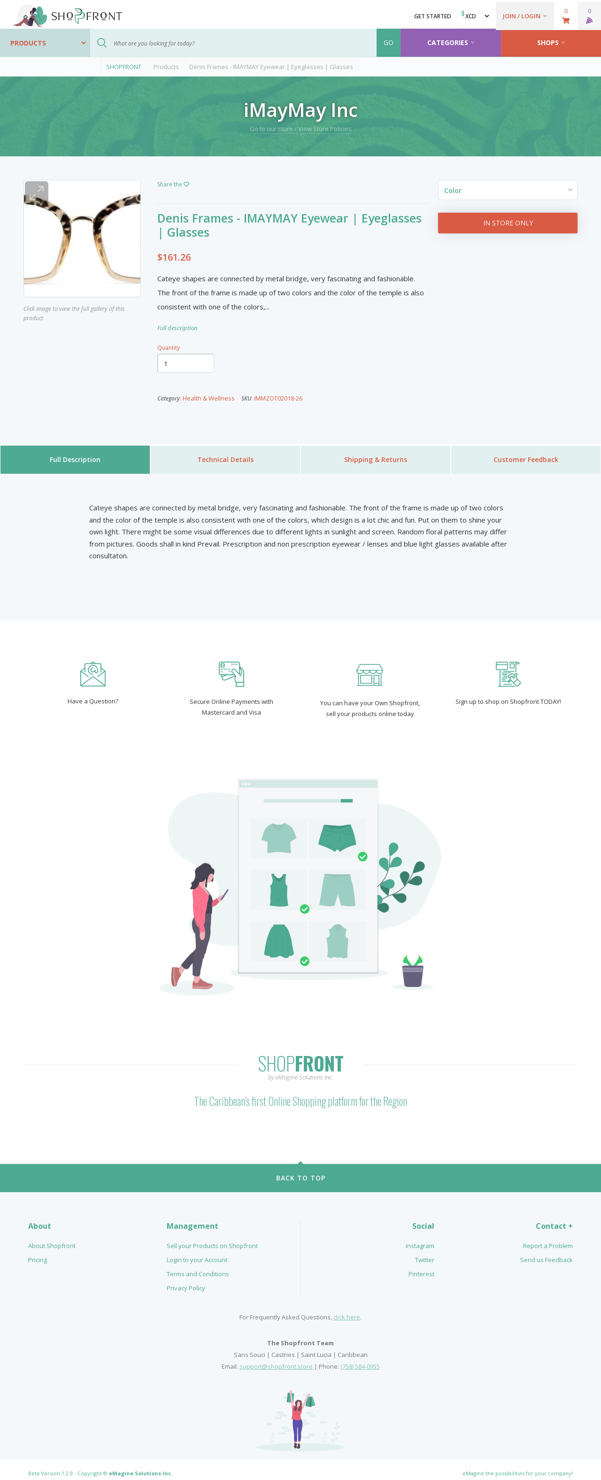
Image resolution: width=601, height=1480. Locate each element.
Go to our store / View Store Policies (301, 128)
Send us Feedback (546, 1252)
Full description (177, 328)
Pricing (37, 1252)
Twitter (424, 1252)
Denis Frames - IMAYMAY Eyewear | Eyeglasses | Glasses (271, 66)
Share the (173, 184)
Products (166, 66)
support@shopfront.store (276, 1359)
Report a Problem (548, 1238)
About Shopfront (52, 1238)
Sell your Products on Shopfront (212, 1238)
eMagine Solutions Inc (140, 1465)
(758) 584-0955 (360, 1359)
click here (346, 1309)
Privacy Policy (186, 1280)
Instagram (420, 1238)
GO (388, 42)
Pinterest (421, 1266)
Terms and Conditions (198, 1266)
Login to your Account (197, 1252)
